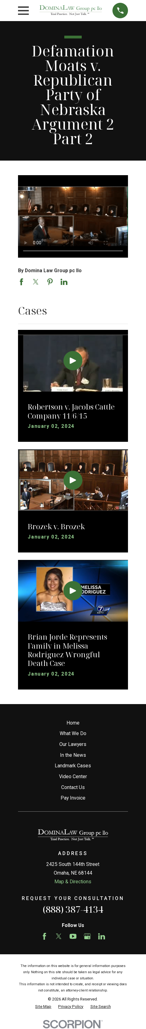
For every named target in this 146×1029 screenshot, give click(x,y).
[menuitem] (43, 1006)
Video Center (73, 776)
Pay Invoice (73, 798)
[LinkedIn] (101, 936)
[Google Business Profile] (87, 936)
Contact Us (73, 787)
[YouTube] (73, 936)
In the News (73, 755)
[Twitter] (58, 936)
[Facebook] (44, 936)
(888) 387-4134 (73, 909)
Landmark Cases (73, 766)
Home (73, 723)
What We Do (73, 733)
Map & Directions (72, 882)
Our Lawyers (72, 744)
